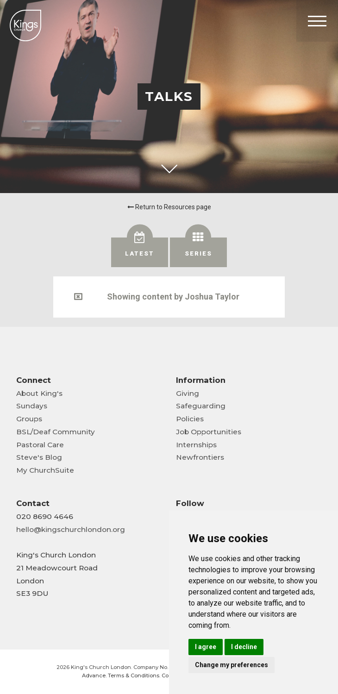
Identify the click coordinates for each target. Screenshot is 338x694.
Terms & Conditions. (134, 675)
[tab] (139, 252)
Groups (29, 418)
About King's (39, 393)
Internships (196, 444)
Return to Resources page (169, 207)
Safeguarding (200, 405)
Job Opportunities (208, 431)
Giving (187, 393)
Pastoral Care (40, 444)
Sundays (31, 405)
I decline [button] (244, 646)
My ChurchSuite (45, 470)
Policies (190, 418)
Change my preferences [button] (231, 665)
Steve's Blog (39, 457)
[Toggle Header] (317, 21)
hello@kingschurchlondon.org (70, 529)
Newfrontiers (200, 457)
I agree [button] (205, 646)
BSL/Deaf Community (55, 431)
